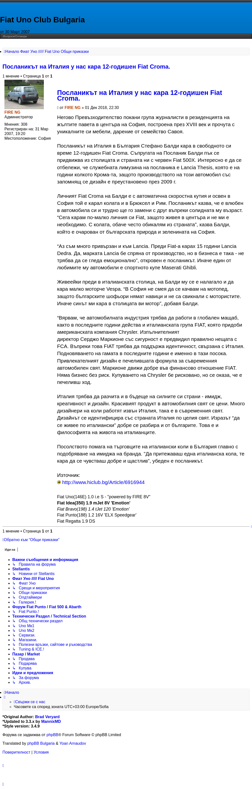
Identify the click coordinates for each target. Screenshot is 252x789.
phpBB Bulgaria (41, 743)
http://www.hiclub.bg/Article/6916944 (103, 482)
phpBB (52, 735)
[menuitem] (14, 36)
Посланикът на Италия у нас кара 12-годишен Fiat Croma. (86, 66)
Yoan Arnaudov (73, 743)
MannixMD (51, 721)
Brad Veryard (47, 717)
